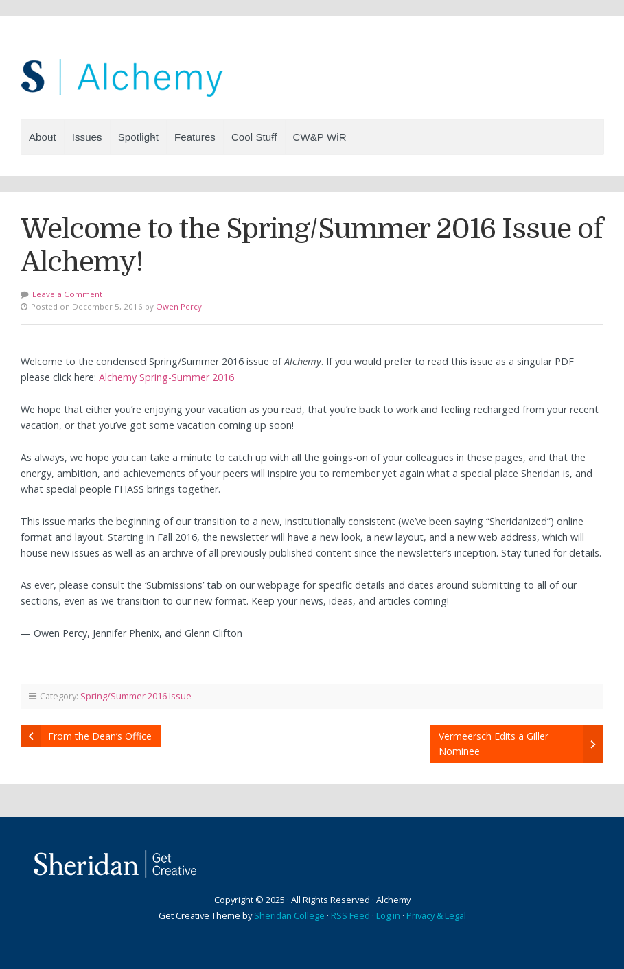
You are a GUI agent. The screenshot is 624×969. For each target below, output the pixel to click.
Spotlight (138, 137)
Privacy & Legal (436, 915)
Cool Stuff (254, 137)
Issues (87, 137)
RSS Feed (350, 915)
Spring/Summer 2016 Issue (136, 696)
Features (195, 137)
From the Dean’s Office (100, 736)
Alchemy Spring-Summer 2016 (166, 377)
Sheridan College (289, 915)
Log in (388, 915)
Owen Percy (179, 306)
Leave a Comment (67, 294)
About (42, 137)
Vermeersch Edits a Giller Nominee (493, 743)
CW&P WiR (320, 137)
